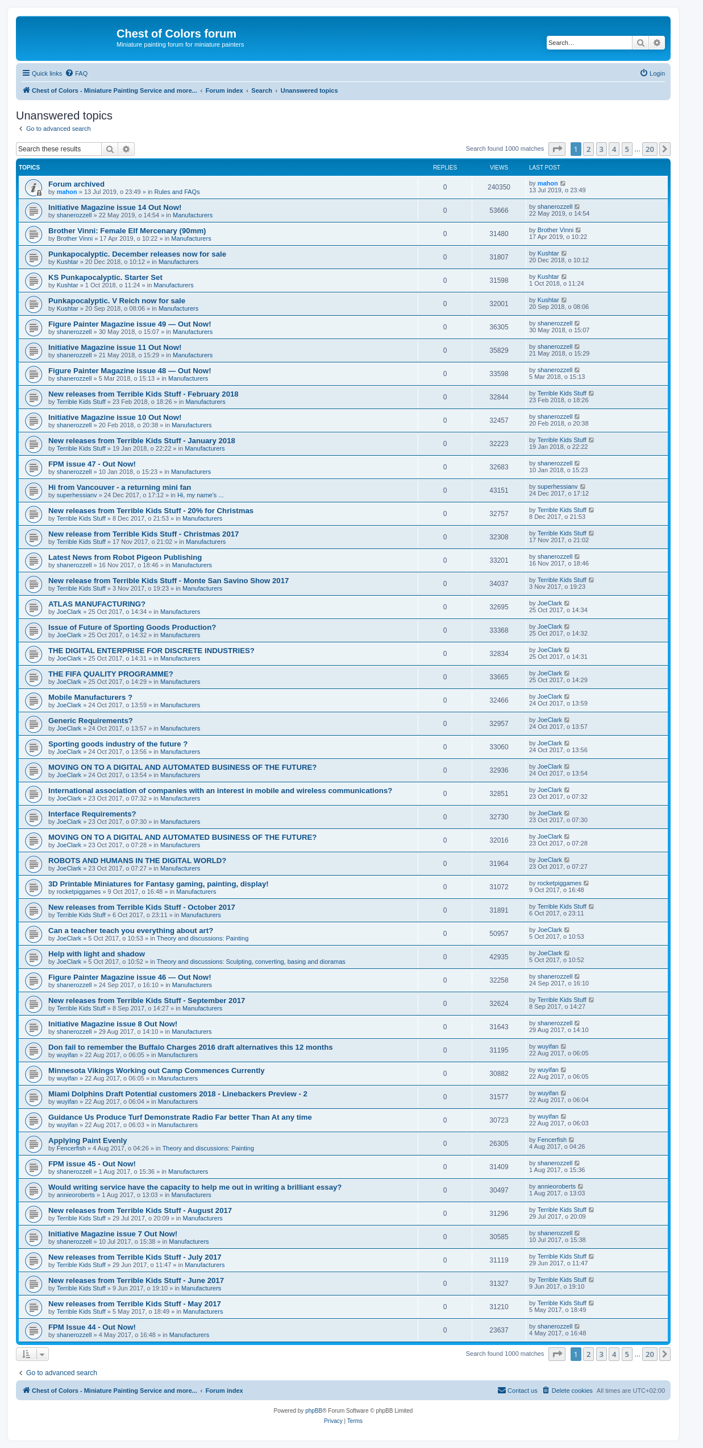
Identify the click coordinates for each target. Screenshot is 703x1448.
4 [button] (614, 149)
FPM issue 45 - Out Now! (92, 1164)
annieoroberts (76, 1194)
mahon (67, 191)
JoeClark (69, 611)
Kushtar (67, 261)
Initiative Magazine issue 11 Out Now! (115, 347)
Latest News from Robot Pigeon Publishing (125, 557)
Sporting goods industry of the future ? (118, 744)
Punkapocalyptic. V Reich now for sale (116, 300)
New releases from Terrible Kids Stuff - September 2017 (146, 1000)
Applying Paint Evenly (87, 1140)
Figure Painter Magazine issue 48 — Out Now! (129, 370)
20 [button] (650, 149)
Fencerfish (71, 1148)
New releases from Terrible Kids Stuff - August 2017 (140, 1210)
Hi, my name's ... (200, 495)
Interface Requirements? (92, 814)
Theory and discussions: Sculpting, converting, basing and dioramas (251, 961)
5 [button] (627, 149)
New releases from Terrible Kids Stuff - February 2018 (143, 394)
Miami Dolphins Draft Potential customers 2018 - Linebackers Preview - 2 (177, 1094)
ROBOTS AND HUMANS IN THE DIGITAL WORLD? (137, 860)
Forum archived (76, 184)
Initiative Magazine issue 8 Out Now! (112, 1024)
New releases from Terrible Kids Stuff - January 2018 (141, 440)
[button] (556, 149)
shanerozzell (74, 215)
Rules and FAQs (177, 191)
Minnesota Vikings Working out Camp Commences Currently (156, 1070)
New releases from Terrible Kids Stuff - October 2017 (141, 907)
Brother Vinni (75, 238)
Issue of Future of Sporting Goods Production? (132, 627)
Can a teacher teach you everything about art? (130, 930)
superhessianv (77, 495)
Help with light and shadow (96, 954)
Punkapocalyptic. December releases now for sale (137, 254)
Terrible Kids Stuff (81, 401)
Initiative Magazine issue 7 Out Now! (112, 1234)
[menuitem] (76, 73)
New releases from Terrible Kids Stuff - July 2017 (135, 1257)
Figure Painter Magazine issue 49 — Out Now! (129, 324)
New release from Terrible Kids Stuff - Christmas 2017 (143, 534)
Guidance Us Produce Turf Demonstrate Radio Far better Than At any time (180, 1117)
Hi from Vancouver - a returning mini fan (119, 487)
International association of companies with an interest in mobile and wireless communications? (220, 790)
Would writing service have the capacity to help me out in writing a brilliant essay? (195, 1187)
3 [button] (602, 149)
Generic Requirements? (90, 720)
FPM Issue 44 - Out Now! (92, 1327)
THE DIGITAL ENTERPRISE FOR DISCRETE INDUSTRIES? (151, 650)
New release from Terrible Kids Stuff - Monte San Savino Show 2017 (168, 580)
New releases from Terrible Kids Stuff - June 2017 (136, 1280)
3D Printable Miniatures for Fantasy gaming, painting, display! (158, 884)
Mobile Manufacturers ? (90, 697)
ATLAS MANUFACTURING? (96, 604)
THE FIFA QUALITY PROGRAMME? (110, 674)
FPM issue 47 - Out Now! (92, 464)
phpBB (313, 1411)
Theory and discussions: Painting (202, 938)
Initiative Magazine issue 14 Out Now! (115, 207)
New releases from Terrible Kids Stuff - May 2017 (134, 1304)
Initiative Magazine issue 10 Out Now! (115, 417)
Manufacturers (193, 215)
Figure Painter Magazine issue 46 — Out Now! (129, 977)
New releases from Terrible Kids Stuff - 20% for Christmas (150, 510)
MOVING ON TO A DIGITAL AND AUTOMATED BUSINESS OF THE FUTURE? (182, 767)
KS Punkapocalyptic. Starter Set (105, 277)
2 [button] (588, 149)
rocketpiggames (79, 891)
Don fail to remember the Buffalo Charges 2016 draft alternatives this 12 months (190, 1047)
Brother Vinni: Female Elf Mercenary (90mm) (127, 230)
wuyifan (67, 1054)
